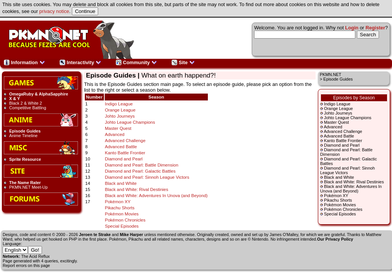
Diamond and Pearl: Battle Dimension (141, 165)
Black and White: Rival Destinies (354, 182)
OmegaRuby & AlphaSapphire (38, 94)
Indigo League (337, 104)
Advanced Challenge (343, 131)
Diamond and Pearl (342, 145)
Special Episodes (340, 214)
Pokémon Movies (340, 204)
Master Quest (336, 122)
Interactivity (80, 62)
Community (136, 62)
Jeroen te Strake (95, 234)
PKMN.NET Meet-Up (28, 187)
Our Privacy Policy (335, 239)
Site (183, 62)
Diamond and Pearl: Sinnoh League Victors (347, 170)
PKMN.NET (330, 74)
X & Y (14, 98)
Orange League (338, 108)
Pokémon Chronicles (343, 209)
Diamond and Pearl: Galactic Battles (140, 171)
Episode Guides (24, 131)
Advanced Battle (339, 136)
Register (375, 28)
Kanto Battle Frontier (343, 140)
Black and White (339, 177)
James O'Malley (284, 234)
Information (24, 62)
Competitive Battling (27, 107)
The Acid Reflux (35, 256)
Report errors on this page (26, 265)
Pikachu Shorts (338, 200)
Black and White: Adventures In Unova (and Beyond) (351, 188)
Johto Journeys (338, 113)
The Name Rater (25, 182)
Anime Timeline (23, 135)
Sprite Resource (25, 159)
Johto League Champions (347, 117)
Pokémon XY (336, 195)
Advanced (333, 127)
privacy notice (54, 11)
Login (351, 28)
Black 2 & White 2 (25, 103)
